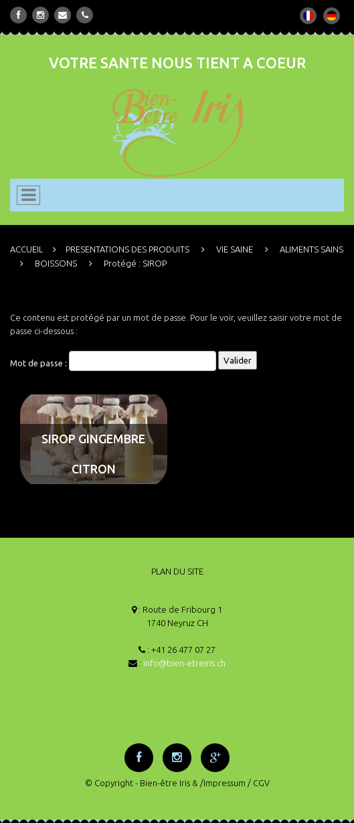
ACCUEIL (26, 249)
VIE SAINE (234, 249)
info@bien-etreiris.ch (184, 663)
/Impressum (223, 783)
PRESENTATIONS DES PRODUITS (127, 249)
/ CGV (259, 783)
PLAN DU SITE (177, 571)
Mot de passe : (113, 361)
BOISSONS (56, 263)
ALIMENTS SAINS (311, 249)
